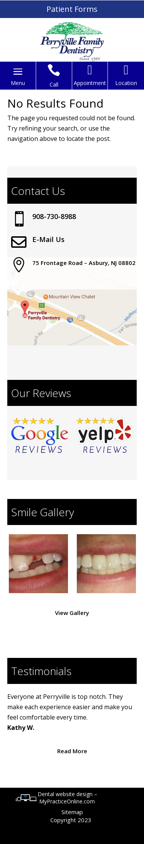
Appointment (90, 83)
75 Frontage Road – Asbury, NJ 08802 (84, 263)
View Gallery (72, 613)
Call (54, 84)
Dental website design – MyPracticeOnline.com (67, 797)
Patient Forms (72, 9)
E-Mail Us (48, 239)
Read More (72, 751)
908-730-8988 (54, 216)
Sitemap (72, 812)
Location (126, 83)
